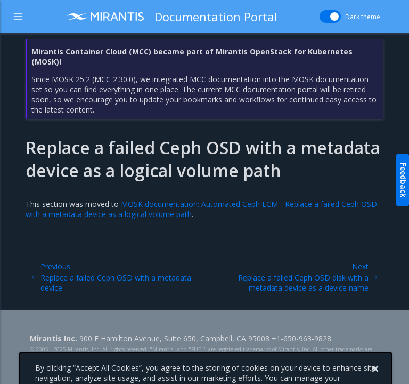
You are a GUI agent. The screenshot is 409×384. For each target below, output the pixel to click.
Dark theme (362, 16)
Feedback (403, 180)
